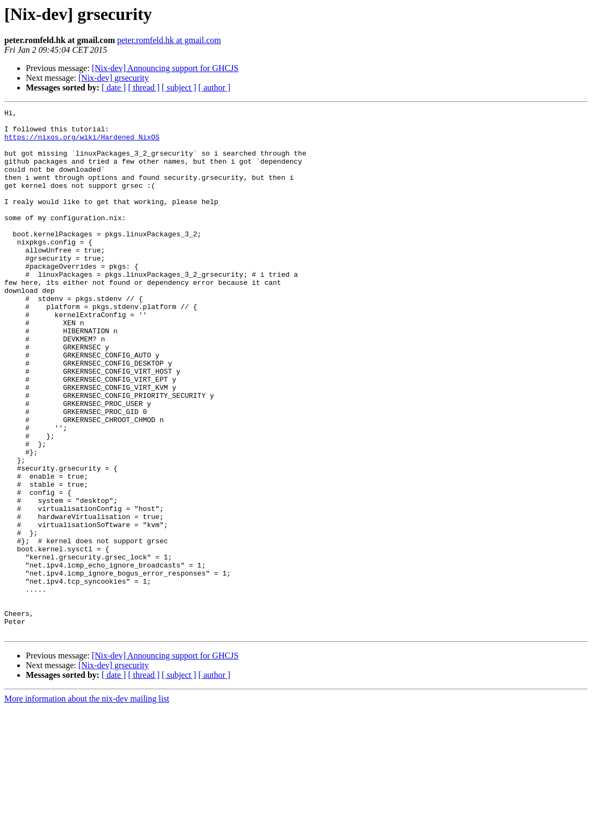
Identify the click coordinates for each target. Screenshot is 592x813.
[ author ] (214, 87)
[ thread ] (144, 87)
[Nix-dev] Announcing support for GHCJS (165, 68)
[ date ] (114, 87)
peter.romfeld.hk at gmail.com (169, 40)
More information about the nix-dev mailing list (86, 803)
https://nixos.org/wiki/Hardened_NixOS (82, 143)
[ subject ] (179, 87)
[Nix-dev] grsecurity (114, 77)
